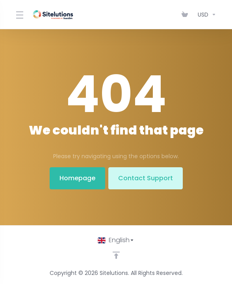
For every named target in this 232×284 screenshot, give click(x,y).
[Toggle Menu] (19, 14)
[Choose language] (116, 240)
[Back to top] (116, 255)
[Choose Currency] (205, 14)
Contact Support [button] (145, 178)
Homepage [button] (77, 178)
